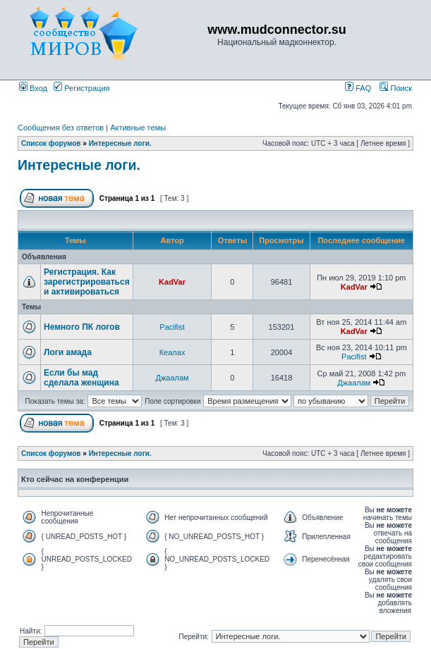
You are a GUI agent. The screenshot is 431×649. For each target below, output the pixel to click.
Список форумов (51, 143)
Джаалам (171, 377)
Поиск (396, 88)
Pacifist (171, 327)
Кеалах (172, 352)
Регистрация (81, 88)
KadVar (172, 282)
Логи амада (68, 352)
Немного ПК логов (82, 327)
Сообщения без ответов (61, 127)
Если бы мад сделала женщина (81, 378)
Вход (33, 88)
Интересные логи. (120, 143)
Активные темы (138, 127)
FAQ (358, 88)
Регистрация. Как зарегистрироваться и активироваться (87, 282)
